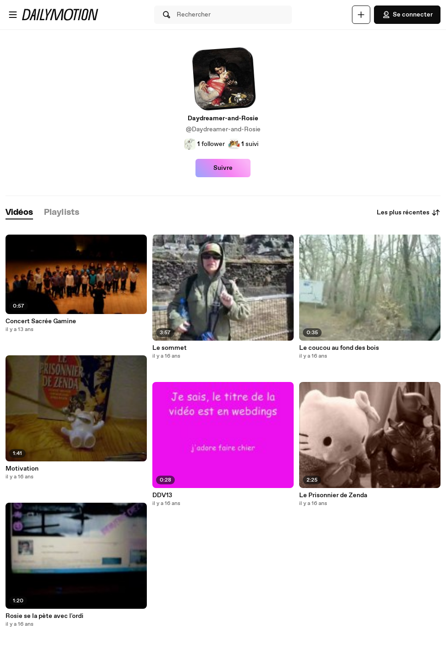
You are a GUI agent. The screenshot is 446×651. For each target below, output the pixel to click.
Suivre (223, 168)
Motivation (22, 468)
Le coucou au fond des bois (339, 348)
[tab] (19, 213)
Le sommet (169, 348)
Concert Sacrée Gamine (41, 321)
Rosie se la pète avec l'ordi (45, 616)
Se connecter (407, 14)
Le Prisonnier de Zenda (333, 495)
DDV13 (162, 495)
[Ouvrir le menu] (13, 15)
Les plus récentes (408, 212)
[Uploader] (361, 15)
